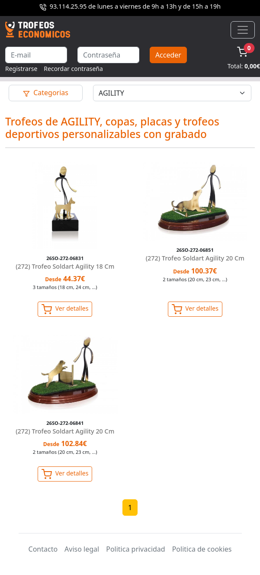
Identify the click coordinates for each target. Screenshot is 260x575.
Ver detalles (65, 309)
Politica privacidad (135, 549)
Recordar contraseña (73, 68)
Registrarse (21, 68)
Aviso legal (81, 549)
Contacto (43, 549)
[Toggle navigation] (243, 30)
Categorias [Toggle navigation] (45, 92)
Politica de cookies (202, 549)
